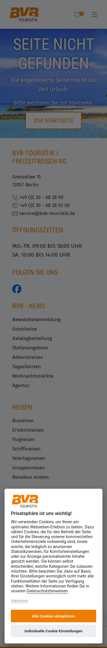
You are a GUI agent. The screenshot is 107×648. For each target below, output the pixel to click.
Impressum (19, 601)
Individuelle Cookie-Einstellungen (53, 631)
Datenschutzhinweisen (47, 591)
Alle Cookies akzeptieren (53, 616)
